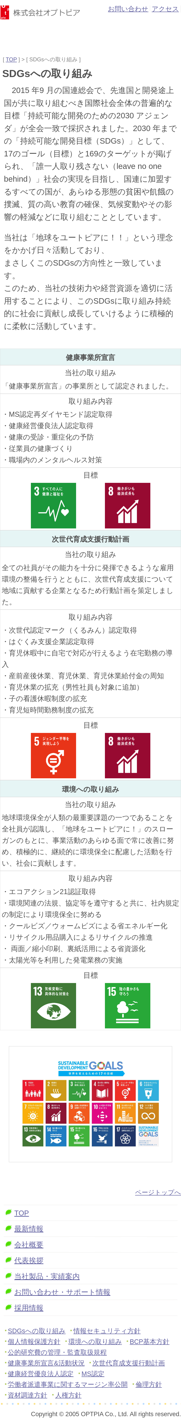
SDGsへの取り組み (37, 1331)
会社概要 (28, 1245)
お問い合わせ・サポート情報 (62, 1292)
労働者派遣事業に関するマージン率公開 (68, 1384)
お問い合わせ (128, 9)
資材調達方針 (27, 1395)
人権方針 (68, 1395)
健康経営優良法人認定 (41, 1373)
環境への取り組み (95, 1341)
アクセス (165, 9)
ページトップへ (158, 1192)
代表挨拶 (28, 1260)
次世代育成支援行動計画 (128, 1363)
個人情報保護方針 (34, 1341)
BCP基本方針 (149, 1341)
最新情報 (28, 1229)
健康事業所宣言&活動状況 (46, 1363)
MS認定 (93, 1373)
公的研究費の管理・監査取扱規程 (57, 1352)
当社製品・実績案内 (47, 1276)
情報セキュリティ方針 (107, 1331)
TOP (11, 59)
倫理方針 (149, 1384)
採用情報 (28, 1308)
